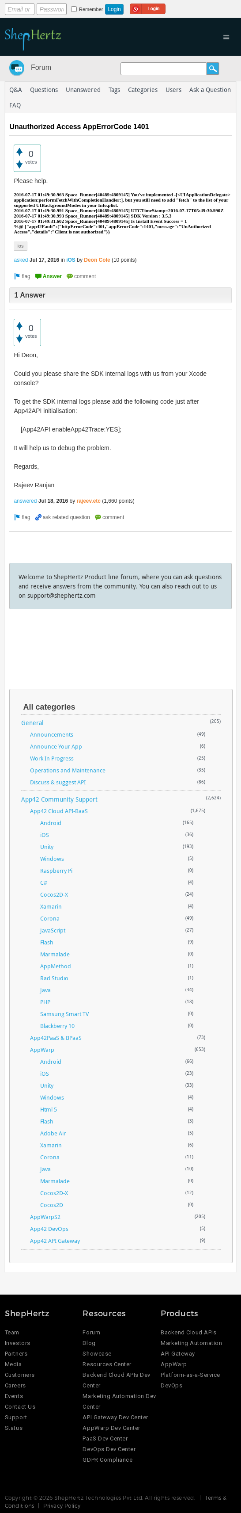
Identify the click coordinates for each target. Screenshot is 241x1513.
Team (12, 1332)
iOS (70, 260)
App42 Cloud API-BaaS (59, 811)
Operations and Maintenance (67, 770)
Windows (52, 859)
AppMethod (55, 966)
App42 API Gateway (55, 1241)
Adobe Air (53, 1133)
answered (25, 501)
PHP (45, 1002)
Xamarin (51, 906)
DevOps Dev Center (109, 1449)
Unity (46, 847)
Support (16, 1417)
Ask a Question (210, 89)
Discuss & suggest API (58, 782)
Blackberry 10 (57, 1026)
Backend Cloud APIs (188, 1332)
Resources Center (107, 1364)
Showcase (97, 1353)
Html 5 (48, 1109)
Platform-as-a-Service (190, 1375)
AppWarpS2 (45, 1217)
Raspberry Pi (56, 871)
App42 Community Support (59, 799)
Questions (44, 89)
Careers (15, 1385)
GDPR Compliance (107, 1459)
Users (173, 89)
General (32, 722)
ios (20, 245)
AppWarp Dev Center (111, 1428)
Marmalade (55, 954)
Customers (20, 1375)
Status (14, 1428)
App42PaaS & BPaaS (56, 1038)
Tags (114, 89)
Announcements (51, 734)
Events (14, 1396)
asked (21, 260)
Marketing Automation (191, 1343)
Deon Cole (97, 260)
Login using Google (148, 7)
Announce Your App (56, 746)
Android (50, 823)
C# (43, 882)
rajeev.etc (89, 501)
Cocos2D (51, 1205)
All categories (49, 707)
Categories (143, 89)
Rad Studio (54, 978)
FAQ (15, 105)
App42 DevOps (49, 1229)
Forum (41, 67)
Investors (17, 1343)
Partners (16, 1353)
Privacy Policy (62, 1505)
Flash (46, 942)
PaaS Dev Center (105, 1438)
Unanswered (83, 89)
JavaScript (52, 930)
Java (45, 990)
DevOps (171, 1385)
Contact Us (20, 1406)
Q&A (15, 89)
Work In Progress (52, 758)
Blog (89, 1343)
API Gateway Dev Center (115, 1417)
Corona (50, 918)
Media (13, 1364)
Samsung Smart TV (64, 1014)
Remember (91, 9)
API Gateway (178, 1353)
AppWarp (42, 1050)
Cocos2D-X (54, 894)
